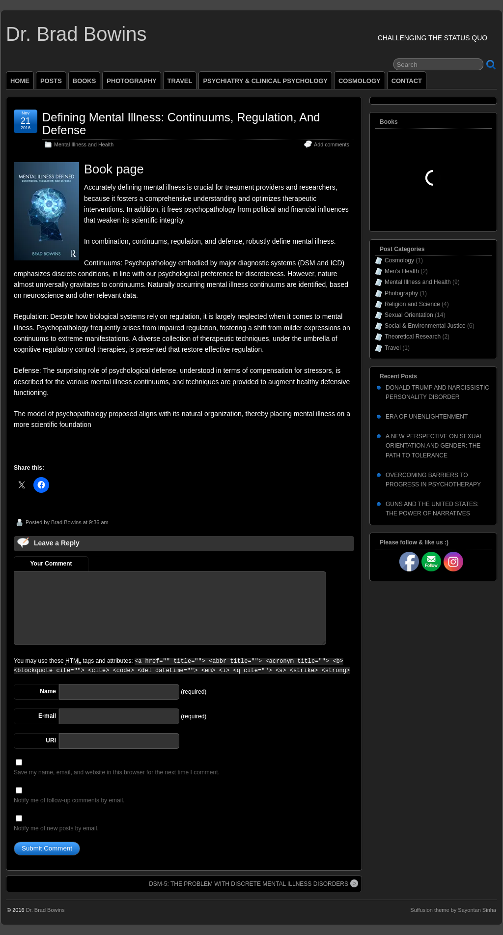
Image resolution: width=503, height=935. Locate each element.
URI (51, 740)
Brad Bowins (66, 522)
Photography (401, 293)
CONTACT (406, 81)
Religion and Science (412, 304)
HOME (19, 81)
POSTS (51, 81)
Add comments (331, 144)
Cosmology (399, 260)
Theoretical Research (413, 336)
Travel (393, 347)
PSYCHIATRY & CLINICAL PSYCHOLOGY (265, 81)
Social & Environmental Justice (425, 325)
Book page (114, 169)
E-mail (47, 715)
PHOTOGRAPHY (131, 81)
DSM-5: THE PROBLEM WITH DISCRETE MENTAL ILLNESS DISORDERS (253, 883)
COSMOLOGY (359, 81)
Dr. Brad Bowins (76, 34)
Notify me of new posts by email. (56, 828)
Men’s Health (402, 271)
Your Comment (51, 563)
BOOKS (84, 81)
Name (48, 691)
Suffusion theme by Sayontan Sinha (453, 910)
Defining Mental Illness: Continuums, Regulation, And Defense (181, 124)
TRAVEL (180, 81)
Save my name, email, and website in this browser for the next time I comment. (117, 772)
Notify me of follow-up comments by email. (69, 800)
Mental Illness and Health (83, 144)
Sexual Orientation (409, 315)
